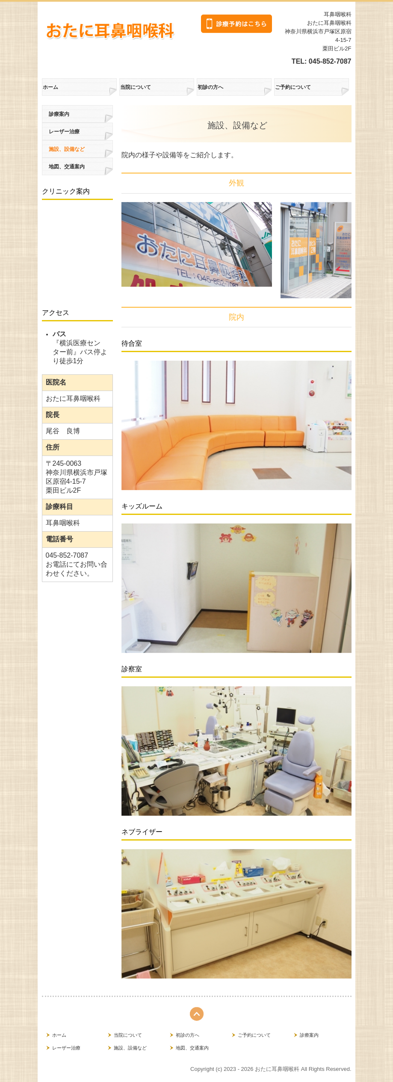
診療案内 (59, 114)
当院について (135, 87)
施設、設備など (67, 149)
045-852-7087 (330, 61)
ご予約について (293, 87)
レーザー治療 (64, 132)
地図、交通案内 (67, 167)
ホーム (50, 87)
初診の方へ (210, 87)
